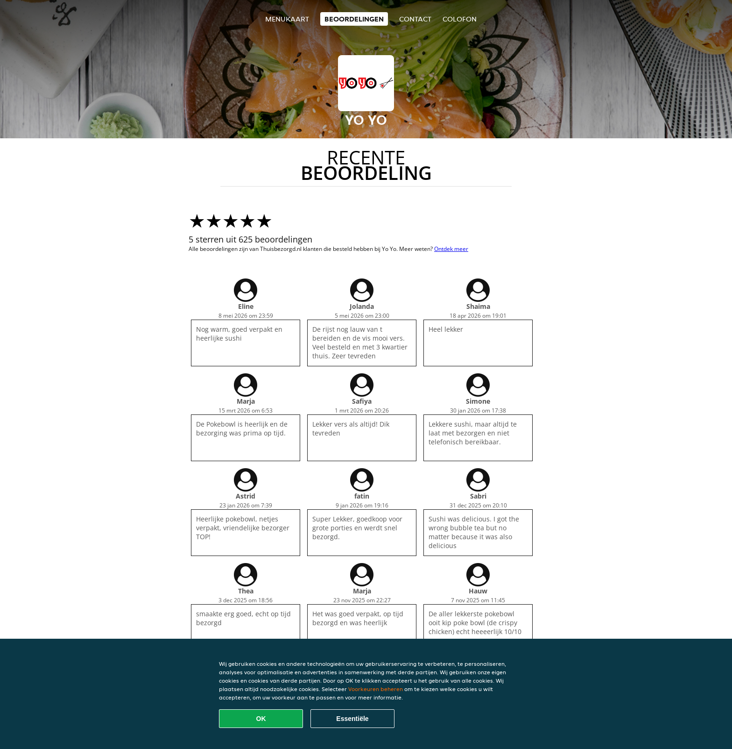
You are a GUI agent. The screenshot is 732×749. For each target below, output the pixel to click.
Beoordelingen (354, 19)
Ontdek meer (451, 249)
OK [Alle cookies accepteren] (261, 718)
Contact (415, 19)
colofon (460, 19)
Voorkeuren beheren (375, 688)
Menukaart (287, 19)
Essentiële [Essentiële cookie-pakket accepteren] (352, 718)
